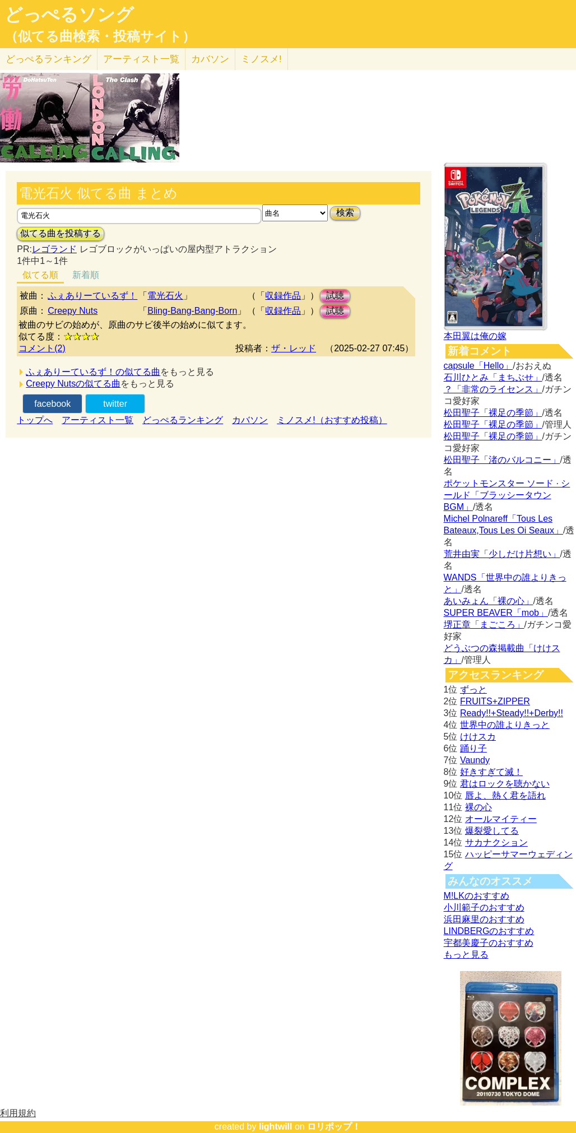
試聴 (335, 295)
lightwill (275, 1126)
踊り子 (473, 748)
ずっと (473, 689)
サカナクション (496, 842)
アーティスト (141, 59)
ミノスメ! (261, 59)
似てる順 (40, 275)
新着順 (85, 275)
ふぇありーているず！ (92, 295)
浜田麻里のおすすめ (484, 919)
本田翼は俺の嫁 (475, 336)
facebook (52, 403)
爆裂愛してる (492, 830)
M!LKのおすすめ (476, 895)
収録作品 (283, 295)
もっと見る (466, 954)
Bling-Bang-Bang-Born (192, 310)
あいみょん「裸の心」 (488, 601)
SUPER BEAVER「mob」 (496, 612)
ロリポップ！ (334, 1126)
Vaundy (475, 760)
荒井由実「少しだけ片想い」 (502, 554)
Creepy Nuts (72, 310)
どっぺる (48, 59)
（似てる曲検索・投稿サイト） (100, 36)
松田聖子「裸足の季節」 (493, 412)
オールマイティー (501, 819)
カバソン (210, 59)
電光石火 (165, 295)
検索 (345, 212)
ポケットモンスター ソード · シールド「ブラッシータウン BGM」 (507, 495)
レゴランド (54, 249)
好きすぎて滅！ (491, 772)
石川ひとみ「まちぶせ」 (493, 377)
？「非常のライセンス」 (493, 389)
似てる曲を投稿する (60, 233)
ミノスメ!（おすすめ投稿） (332, 420)
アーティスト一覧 (97, 420)
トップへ (35, 420)
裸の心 (478, 807)
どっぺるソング (69, 14)
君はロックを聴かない (505, 783)
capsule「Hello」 (478, 365)
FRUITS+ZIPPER (495, 701)
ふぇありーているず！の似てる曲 (93, 372)
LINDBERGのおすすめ (489, 931)
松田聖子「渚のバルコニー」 (502, 460)
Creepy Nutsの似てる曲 (73, 383)
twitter (115, 403)
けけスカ (478, 736)
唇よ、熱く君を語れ (505, 795)
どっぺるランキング (182, 420)
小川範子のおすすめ (484, 907)
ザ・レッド (293, 348)
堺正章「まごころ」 (484, 624)
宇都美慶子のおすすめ (488, 943)
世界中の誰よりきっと (505, 725)
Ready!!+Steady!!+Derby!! (511, 713)
